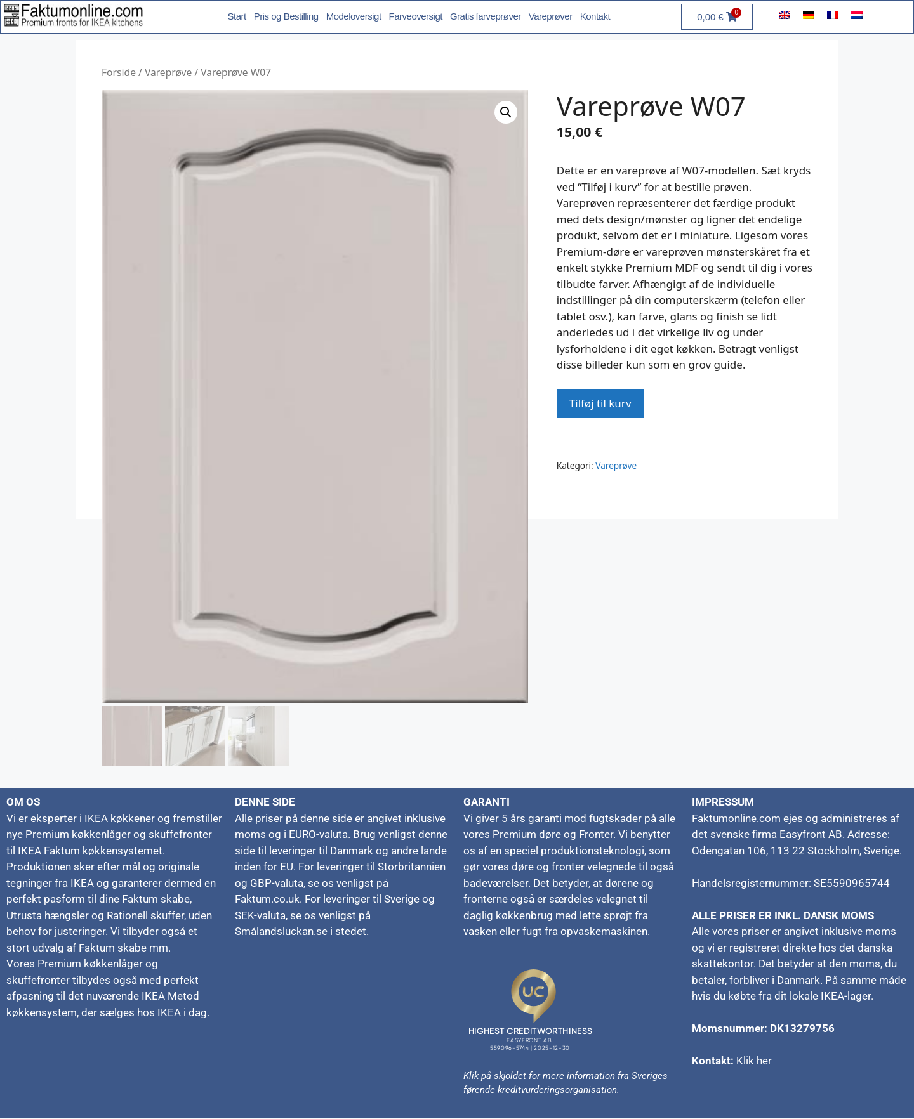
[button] (505, 112)
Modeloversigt (353, 16)
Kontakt (595, 16)
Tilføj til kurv (600, 403)
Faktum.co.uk (267, 900)
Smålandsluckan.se (281, 932)
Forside (119, 72)
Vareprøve (168, 72)
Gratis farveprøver (485, 16)
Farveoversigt (415, 16)
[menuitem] (784, 14)
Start (237, 16)
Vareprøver (551, 16)
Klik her (754, 1062)
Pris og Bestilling (286, 16)
